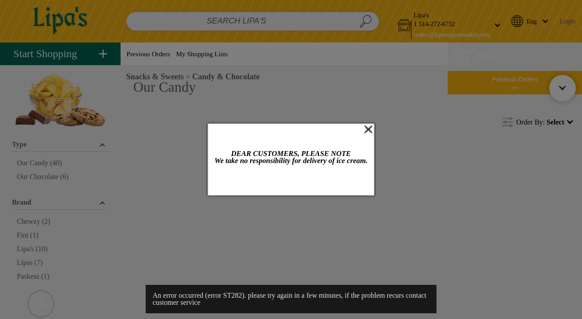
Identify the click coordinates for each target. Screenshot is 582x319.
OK (290, 181)
